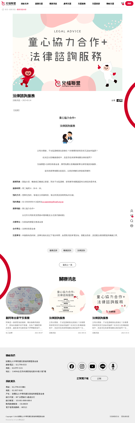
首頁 (6, 9)
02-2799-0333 (21, 365)
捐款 (129, 3)
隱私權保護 (125, 416)
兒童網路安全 (114, 416)
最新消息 (12, 9)
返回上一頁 (67, 265)
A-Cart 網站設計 (19, 420)
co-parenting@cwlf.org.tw (52, 202)
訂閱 (99, 379)
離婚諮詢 (67, 250)
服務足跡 (53, 250)
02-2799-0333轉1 (19, 387)
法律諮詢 (81, 250)
